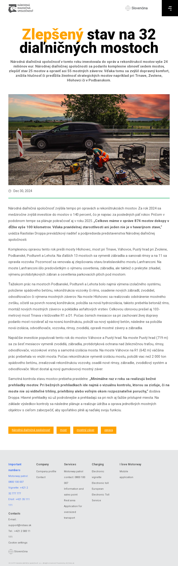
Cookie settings (17, 542)
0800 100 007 (16, 481)
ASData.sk (70, 563)
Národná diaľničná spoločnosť (31, 430)
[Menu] (170, 8)
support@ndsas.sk (19, 525)
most (63, 430)
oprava (108, 430)
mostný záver (85, 430)
